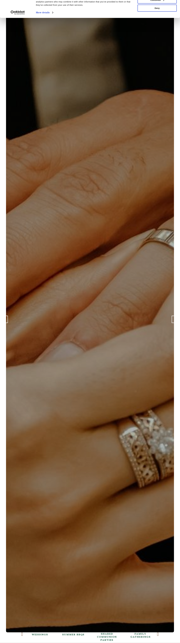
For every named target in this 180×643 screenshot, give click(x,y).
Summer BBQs (57, 634)
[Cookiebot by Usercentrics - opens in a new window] (18, 27)
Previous (7, 321)
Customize (157, 15)
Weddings (23, 634)
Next (173, 321)
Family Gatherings (124, 635)
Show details (43, 27)
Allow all (157, 7)
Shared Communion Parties (91, 636)
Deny (157, 23)
